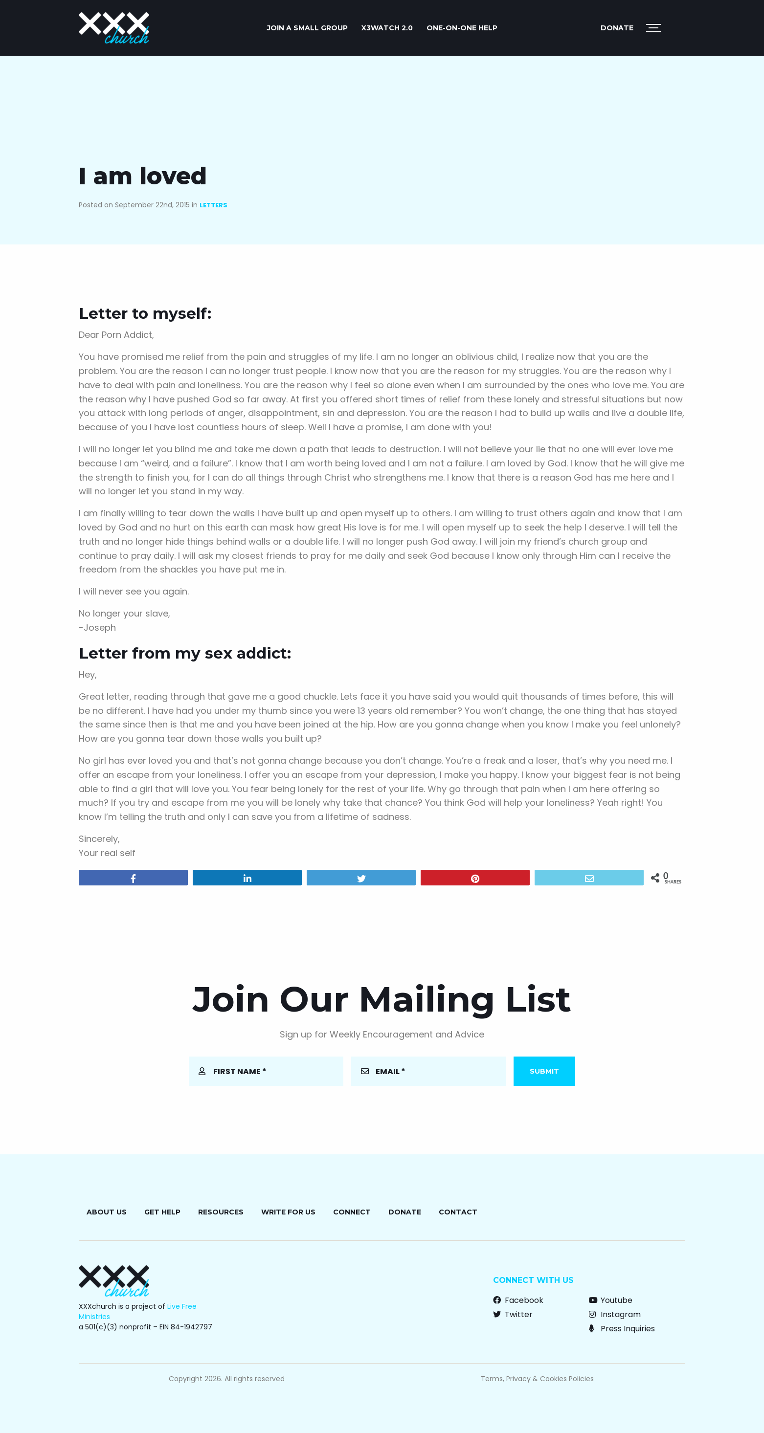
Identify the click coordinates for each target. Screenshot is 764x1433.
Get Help (162, 1212)
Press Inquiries (622, 1328)
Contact (458, 1212)
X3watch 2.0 (387, 27)
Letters (213, 205)
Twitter (513, 1314)
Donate (617, 27)
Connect (352, 1212)
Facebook (518, 1300)
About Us (107, 1212)
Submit (544, 1071)
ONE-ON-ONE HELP (462, 27)
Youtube (610, 1300)
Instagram (615, 1314)
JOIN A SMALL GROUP (307, 27)
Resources (221, 1212)
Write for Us (288, 1212)
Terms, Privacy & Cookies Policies (537, 1379)
